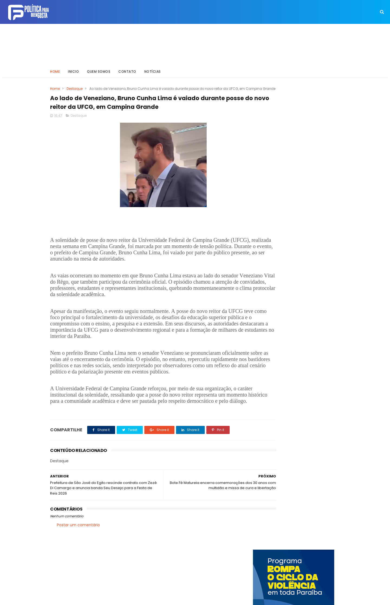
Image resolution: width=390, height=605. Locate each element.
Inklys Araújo (176, 598)
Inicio (73, 69)
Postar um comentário (78, 552)
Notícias (152, 69)
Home (55, 69)
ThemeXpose (80, 598)
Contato (127, 69)
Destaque (75, 86)
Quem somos (98, 69)
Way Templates (123, 598)
